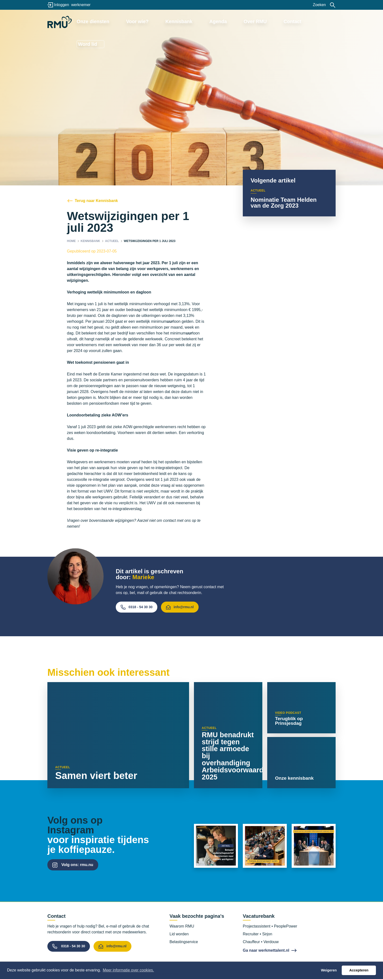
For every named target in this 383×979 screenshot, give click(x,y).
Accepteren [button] (358, 970)
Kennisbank (191, 21)
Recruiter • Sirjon (257, 934)
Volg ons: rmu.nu (77, 865)
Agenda (223, 21)
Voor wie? (157, 21)
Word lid (315, 21)
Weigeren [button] (329, 970)
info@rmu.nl (180, 607)
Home (71, 241)
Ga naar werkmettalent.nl (266, 950)
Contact (282, 21)
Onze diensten (121, 21)
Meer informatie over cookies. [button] (128, 970)
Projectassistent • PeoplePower (270, 926)
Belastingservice (184, 942)
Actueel (112, 241)
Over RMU (252, 21)
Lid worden (179, 934)
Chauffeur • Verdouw (261, 942)
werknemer (80, 5)
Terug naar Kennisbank (96, 201)
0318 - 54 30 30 (136, 607)
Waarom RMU (182, 926)
